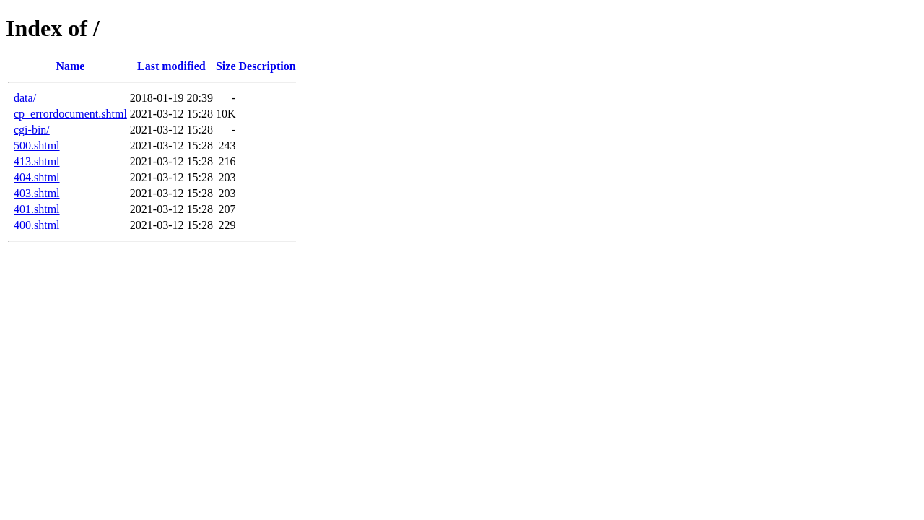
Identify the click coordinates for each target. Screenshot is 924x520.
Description (267, 66)
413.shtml (37, 161)
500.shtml (37, 145)
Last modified (171, 66)
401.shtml (37, 209)
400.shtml (37, 225)
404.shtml (37, 177)
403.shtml (37, 193)
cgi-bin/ (32, 130)
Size (226, 66)
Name (70, 66)
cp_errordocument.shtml (70, 114)
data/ (25, 98)
